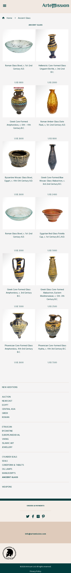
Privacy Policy (35, 571)
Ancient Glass (24, 18)
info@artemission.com (35, 534)
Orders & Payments (35, 505)
